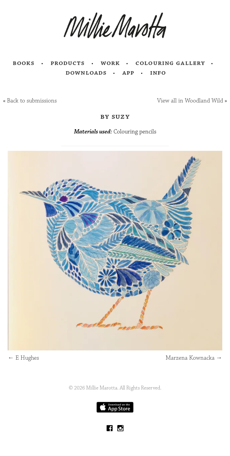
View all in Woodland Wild (190, 100)
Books (24, 63)
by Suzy (115, 116)
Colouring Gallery (170, 63)
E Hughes (23, 358)
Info (158, 72)
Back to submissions (32, 100)
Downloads (86, 72)
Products (68, 63)
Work (110, 63)
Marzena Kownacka (194, 358)
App (128, 72)
